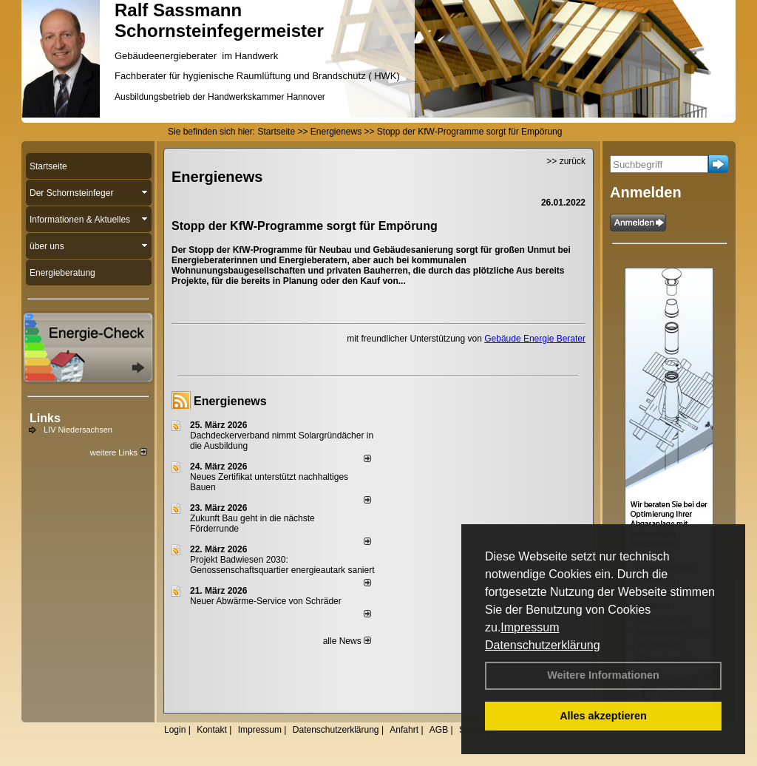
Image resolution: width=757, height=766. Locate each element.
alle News (347, 641)
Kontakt (212, 730)
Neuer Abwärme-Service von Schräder (266, 601)
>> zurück (565, 161)
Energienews (230, 401)
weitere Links (118, 452)
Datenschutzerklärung (542, 645)
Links (45, 418)
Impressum (529, 627)
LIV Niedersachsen (78, 429)
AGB (439, 730)
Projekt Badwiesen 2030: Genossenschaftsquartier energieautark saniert (282, 565)
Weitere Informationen (603, 675)
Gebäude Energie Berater (534, 338)
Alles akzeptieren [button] (603, 716)
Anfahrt (404, 730)
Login (175, 730)
